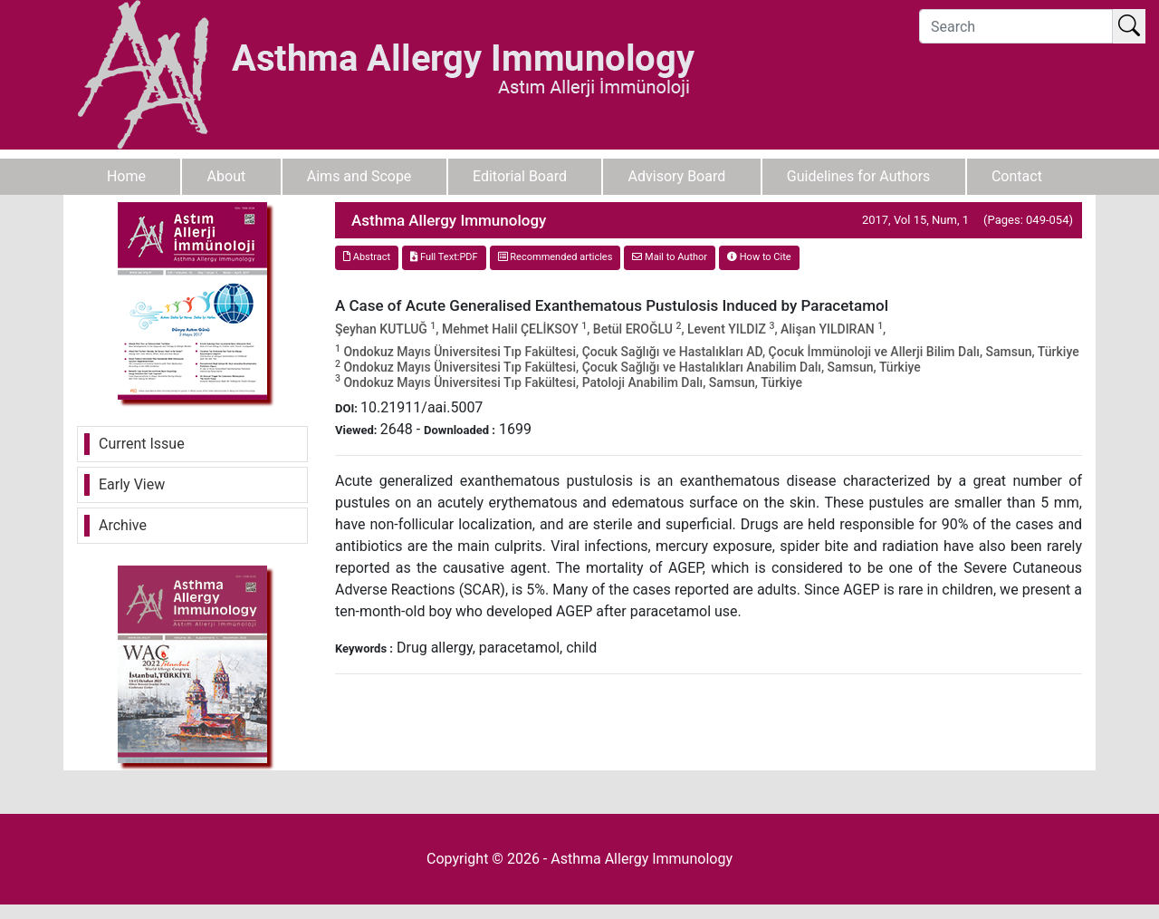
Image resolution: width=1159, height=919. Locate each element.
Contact (1016, 176)
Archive (123, 525)
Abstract (366, 257)
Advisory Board (677, 176)
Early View (132, 484)
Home (126, 176)
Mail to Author (669, 257)
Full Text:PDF (443, 257)
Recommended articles (555, 257)
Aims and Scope (359, 176)
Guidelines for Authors (859, 176)
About (226, 176)
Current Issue (142, 443)
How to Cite (759, 257)
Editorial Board (520, 176)
